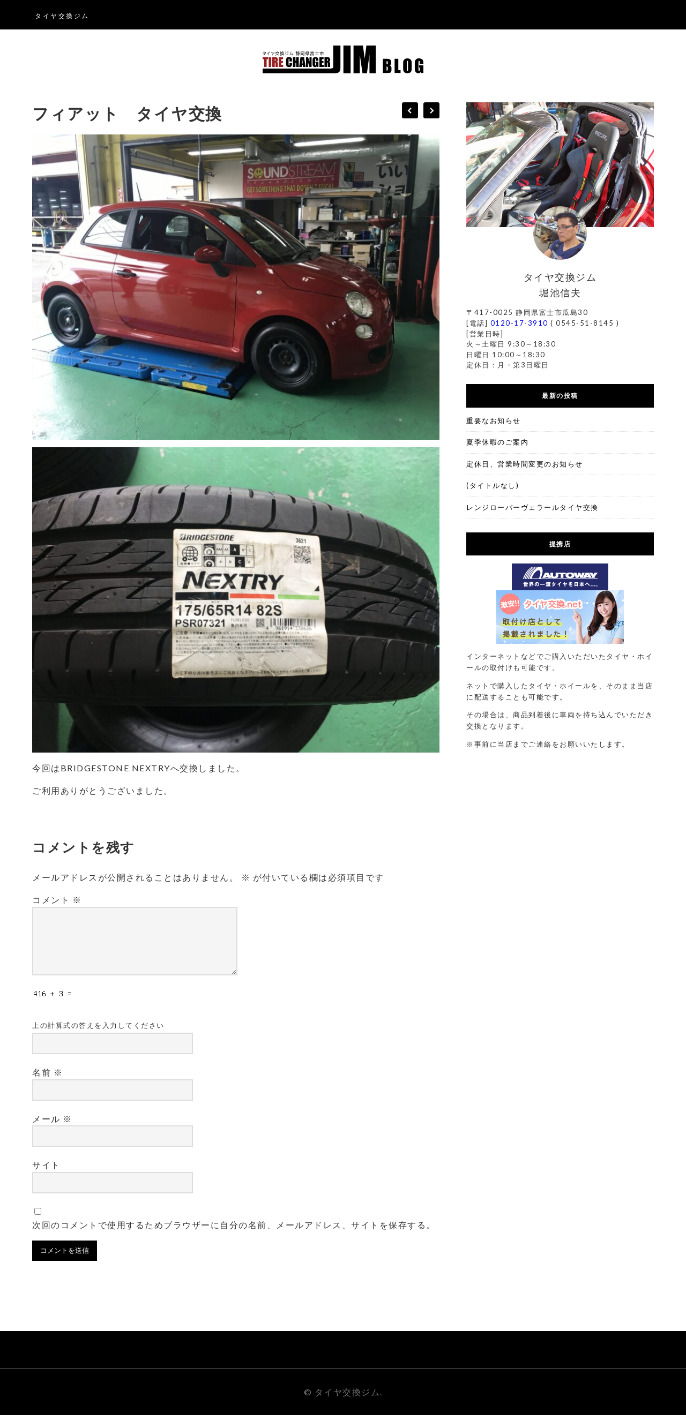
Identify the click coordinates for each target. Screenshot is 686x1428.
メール (52, 1131)
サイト (46, 1178)
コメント (56, 900)
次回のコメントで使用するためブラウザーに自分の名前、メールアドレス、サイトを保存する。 (234, 1237)
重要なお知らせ (493, 420)
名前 (47, 1085)
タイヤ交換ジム (62, 16)
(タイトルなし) (492, 485)
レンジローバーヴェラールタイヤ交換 (532, 507)
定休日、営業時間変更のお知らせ (524, 464)
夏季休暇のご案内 (497, 442)
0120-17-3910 (519, 323)
